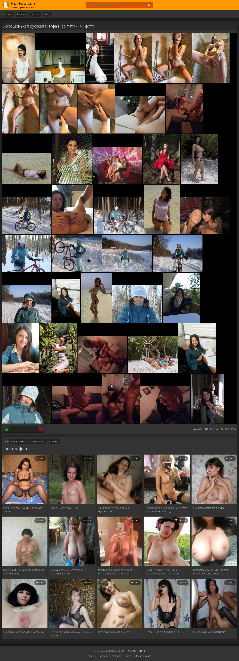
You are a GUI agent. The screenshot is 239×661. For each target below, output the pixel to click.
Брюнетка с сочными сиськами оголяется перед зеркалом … (211, 571)
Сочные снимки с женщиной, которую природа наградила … (164, 571)
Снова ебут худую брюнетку (209, 631)
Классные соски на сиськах (114, 631)
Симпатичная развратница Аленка (23, 631)
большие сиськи (20, 441)
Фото (47, 14)
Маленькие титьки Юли (64, 507)
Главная (7, 14)
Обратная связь (143, 656)
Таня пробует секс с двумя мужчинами (113, 509)
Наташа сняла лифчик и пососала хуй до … (22, 509)
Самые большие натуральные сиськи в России (68, 571)
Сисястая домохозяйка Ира (209, 507)
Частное (35, 14)
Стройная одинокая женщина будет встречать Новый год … (166, 509)
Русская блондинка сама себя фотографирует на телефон (115, 571)
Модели (21, 14)
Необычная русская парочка (162, 631)
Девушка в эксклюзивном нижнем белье (70, 633)
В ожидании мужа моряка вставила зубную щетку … (23, 571)
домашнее (52, 441)
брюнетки (38, 441)
